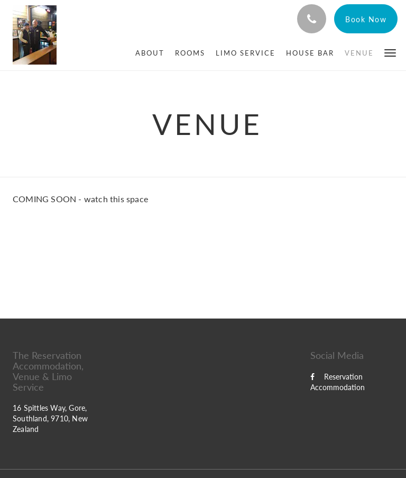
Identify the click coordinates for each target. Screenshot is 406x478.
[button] (390, 52)
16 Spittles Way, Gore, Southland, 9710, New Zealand (50, 418)
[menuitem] (150, 53)
